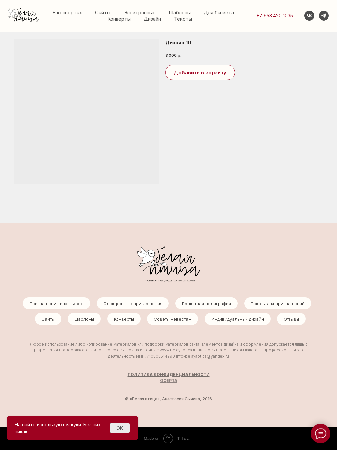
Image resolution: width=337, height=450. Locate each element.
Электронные (139, 13)
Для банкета (219, 13)
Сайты (102, 13)
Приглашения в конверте (56, 303)
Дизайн (152, 19)
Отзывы (291, 319)
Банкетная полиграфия (206, 303)
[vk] (309, 16)
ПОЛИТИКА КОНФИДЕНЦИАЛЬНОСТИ (169, 374)
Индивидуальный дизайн (237, 319)
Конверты (119, 19)
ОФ (163, 380)
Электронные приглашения (132, 303)
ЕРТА (172, 380)
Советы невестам (173, 319)
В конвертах (67, 13)
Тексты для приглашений (278, 303)
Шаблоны (180, 13)
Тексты (183, 19)
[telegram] (324, 16)
